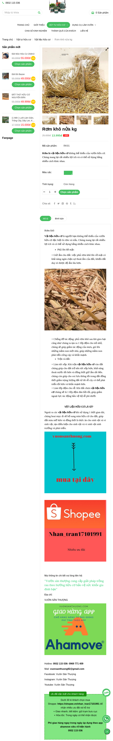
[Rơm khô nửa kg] (67, 203)
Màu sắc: (47, 172)
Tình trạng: (48, 184)
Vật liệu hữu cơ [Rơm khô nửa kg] (42, 39)
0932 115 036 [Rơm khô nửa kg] (11, 3)
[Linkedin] (63, 203)
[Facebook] (54, 203)
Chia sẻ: (46, 203)
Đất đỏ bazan (18, 74)
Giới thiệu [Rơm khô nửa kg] (39, 25)
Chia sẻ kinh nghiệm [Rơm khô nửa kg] (36, 31)
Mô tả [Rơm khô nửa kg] (45, 218)
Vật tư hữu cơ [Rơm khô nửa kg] (57, 25)
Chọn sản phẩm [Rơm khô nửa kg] (69, 192)
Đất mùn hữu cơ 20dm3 (23, 54)
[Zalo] (76, 203)
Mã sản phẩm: (50, 146)
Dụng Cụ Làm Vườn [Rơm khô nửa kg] (83, 25)
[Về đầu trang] (107, 731)
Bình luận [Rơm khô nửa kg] (59, 218)
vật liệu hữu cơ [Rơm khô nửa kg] (59, 153)
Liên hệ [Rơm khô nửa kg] (84, 31)
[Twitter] (58, 203)
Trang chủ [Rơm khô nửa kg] (23, 25)
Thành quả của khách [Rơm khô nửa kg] (63, 31)
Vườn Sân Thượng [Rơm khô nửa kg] (66, 674)
